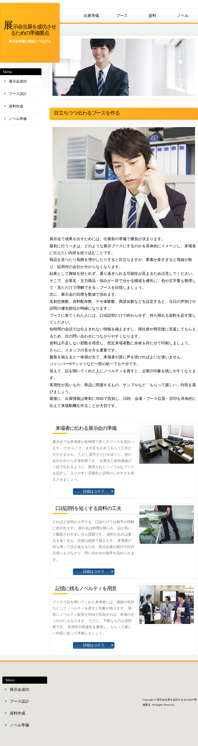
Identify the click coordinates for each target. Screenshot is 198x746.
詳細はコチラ (93, 491)
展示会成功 (18, 81)
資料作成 (16, 106)
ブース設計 (18, 94)
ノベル (183, 15)
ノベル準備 (18, 119)
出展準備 (91, 15)
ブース (122, 15)
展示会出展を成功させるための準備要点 (30, 29)
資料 (152, 15)
